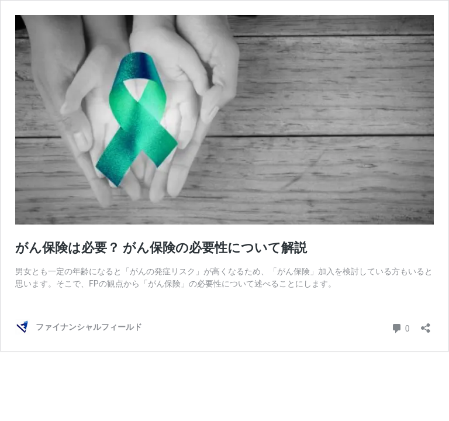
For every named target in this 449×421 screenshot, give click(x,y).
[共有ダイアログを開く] (425, 324)
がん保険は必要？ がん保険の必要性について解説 (161, 247)
